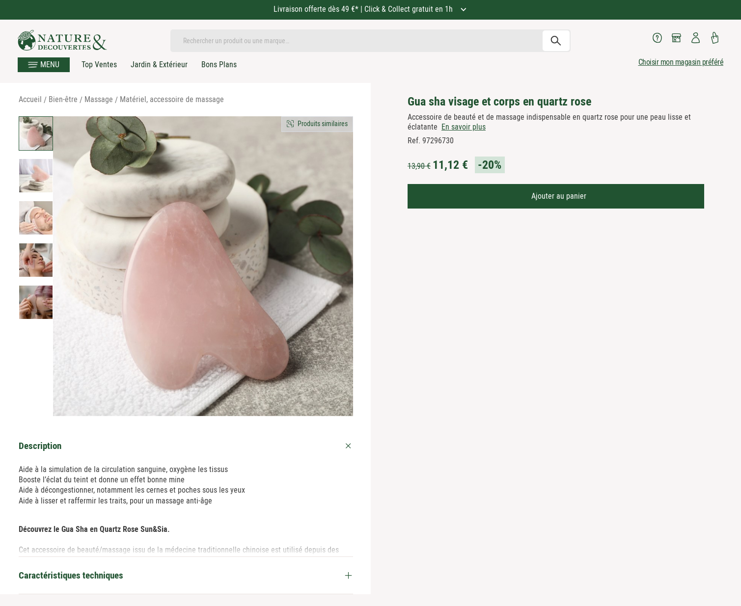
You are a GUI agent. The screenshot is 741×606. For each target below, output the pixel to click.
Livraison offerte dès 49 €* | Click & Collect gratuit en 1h (364, 9)
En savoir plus (463, 127)
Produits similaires (323, 124)
